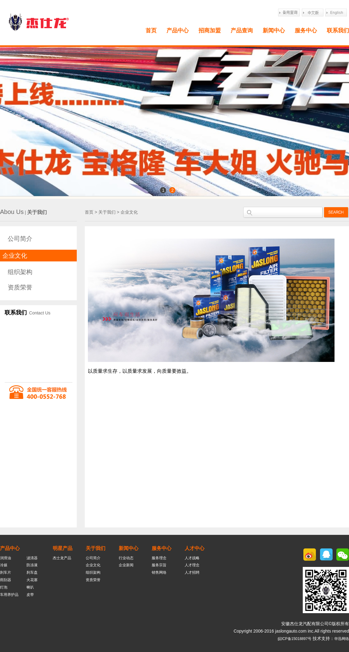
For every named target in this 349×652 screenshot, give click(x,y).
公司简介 (20, 238)
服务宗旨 (159, 565)
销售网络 (159, 572)
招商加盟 (210, 30)
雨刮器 (5, 580)
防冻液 (32, 565)
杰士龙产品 (62, 558)
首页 (151, 30)
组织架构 (20, 272)
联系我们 (338, 30)
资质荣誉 (20, 287)
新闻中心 (274, 30)
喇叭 (30, 587)
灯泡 (3, 587)
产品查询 (242, 30)
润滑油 (5, 558)
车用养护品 (9, 595)
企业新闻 (126, 565)
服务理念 (159, 558)
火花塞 (32, 580)
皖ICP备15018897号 (294, 639)
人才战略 (192, 558)
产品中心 (177, 30)
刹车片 (5, 572)
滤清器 (32, 558)
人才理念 (192, 565)
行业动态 (126, 558)
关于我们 (107, 212)
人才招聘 (192, 572)
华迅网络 (341, 639)
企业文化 (14, 255)
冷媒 (3, 565)
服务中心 (306, 30)
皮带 (30, 595)
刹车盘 (32, 572)
